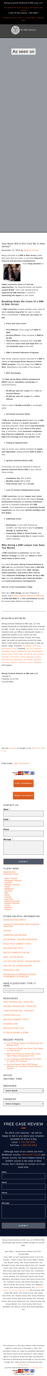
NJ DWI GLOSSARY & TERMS (16, 1033)
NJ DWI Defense (28, 30)
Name (6, 809)
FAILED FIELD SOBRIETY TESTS (17, 944)
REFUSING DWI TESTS (13, 948)
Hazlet (22, 657)
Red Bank (28, 654)
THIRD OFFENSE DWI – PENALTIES (18, 1011)
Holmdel (5, 657)
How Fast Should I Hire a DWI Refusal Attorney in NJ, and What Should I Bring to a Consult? (24, 1066)
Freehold (8, 883)
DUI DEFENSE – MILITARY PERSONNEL (20, 939)
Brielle (41, 654)
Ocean (30, 662)
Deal (14, 648)
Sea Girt (29, 648)
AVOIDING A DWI (10, 1024)
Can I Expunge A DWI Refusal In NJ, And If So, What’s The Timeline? (24, 1060)
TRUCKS (7, 931)
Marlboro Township (12, 885)
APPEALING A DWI (11, 970)
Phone (6, 829)
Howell (13, 651)
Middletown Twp (24, 651)
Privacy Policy (23, 1365)
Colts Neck (14, 657)
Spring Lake (7, 654)
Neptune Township (18, 662)
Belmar (9, 660)
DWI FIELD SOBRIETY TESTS (16, 1019)
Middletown (9, 889)
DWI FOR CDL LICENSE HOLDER (17, 966)
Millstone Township (12, 901)
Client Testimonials (23, 783)
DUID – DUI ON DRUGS (13, 957)
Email (6, 819)
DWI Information (21, 763)
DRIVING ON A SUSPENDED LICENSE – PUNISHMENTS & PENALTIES (20, 975)
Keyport (8, 910)
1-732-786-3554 (27, 1142)
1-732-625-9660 (29, 18)
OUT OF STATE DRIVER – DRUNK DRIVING (21, 961)
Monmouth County (10, 874)
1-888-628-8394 (29, 1145)
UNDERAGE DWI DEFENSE (15, 935)
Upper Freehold (11, 878)
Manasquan (6, 648)
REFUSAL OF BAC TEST (13, 1028)
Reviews (12, 748)
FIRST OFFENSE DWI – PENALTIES (18, 1002)
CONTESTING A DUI (11, 1015)
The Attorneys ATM (35, 1368)
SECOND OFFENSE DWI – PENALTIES (19, 1006)
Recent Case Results (23, 795)
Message (8, 839)
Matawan (30, 657)
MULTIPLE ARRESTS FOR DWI (16, 953)
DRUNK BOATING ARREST (14, 920)
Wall (35, 654)
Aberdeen (38, 662)
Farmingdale (37, 651)
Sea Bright (28, 660)
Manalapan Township (31, 646)
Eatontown (18, 660)
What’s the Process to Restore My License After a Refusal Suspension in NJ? (24, 1055)
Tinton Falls (18, 654)
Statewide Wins (9, 872)
